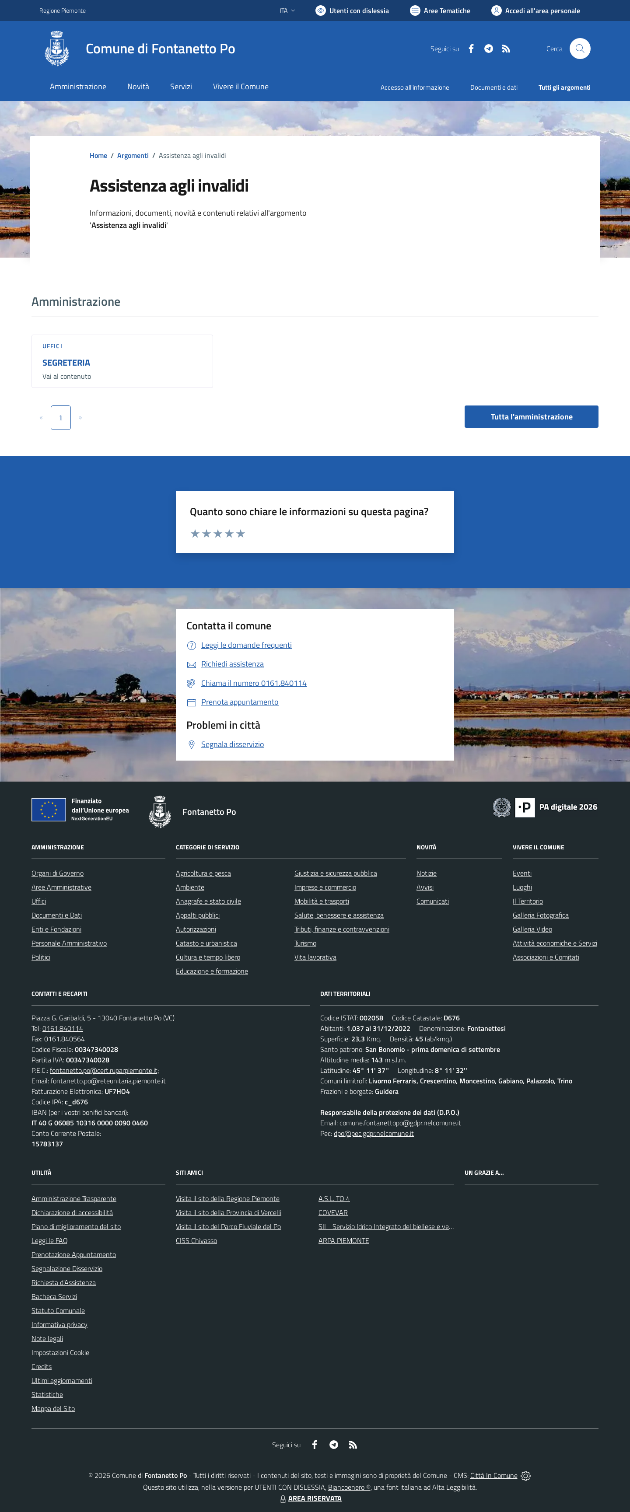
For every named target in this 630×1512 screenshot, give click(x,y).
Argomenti (133, 155)
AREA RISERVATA (310, 1498)
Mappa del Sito (53, 1408)
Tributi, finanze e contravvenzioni (341, 929)
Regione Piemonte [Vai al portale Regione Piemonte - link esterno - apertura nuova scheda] (62, 10)
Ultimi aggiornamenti (62, 1380)
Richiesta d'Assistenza (64, 1282)
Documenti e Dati (57, 915)
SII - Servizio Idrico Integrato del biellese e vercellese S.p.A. (403, 1226)
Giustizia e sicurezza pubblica (335, 873)
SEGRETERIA (66, 362)
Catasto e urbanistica (206, 943)
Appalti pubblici (198, 915)
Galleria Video (532, 929)
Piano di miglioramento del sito (76, 1226)
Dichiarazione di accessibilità (72, 1212)
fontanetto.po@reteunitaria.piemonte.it (108, 1081)
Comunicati (432, 901)
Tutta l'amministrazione (532, 417)
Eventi (522, 873)
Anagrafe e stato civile (208, 901)
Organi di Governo (58, 873)
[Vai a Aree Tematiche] (440, 10)
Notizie (426, 873)
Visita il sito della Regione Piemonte (228, 1198)
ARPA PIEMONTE (343, 1240)
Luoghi (522, 887)
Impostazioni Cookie (60, 1352)
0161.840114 (62, 1028)
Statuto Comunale (58, 1310)
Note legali (47, 1338)
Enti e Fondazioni (56, 929)
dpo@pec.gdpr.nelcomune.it (374, 1133)
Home (98, 155)
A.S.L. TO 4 (334, 1198)
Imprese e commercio (325, 887)
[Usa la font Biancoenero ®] (352, 10)
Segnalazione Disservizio (67, 1268)
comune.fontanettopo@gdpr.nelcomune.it (400, 1122)
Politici (41, 957)
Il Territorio (528, 901)
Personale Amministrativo (69, 943)
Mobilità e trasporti (321, 901)
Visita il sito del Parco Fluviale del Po (228, 1226)
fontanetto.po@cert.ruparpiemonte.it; (104, 1070)
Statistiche (47, 1394)
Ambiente (190, 887)
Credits (42, 1366)
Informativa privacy (60, 1324)
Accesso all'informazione (415, 87)
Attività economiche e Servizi (555, 943)
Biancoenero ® (349, 1487)
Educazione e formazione (212, 971)
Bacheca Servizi (54, 1296)
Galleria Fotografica (541, 915)
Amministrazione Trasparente (74, 1198)
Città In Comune (494, 1475)
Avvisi (425, 887)
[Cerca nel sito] (580, 48)
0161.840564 (64, 1039)
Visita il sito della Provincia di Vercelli (228, 1212)
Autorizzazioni (196, 929)
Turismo (305, 943)
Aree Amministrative (61, 887)
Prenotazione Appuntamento (74, 1254)
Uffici (52, 345)
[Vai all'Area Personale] (536, 10)
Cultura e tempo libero (208, 957)
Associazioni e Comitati (546, 957)
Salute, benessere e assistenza (339, 915)
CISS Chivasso (196, 1240)
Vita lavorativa (315, 957)
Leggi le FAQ (50, 1240)
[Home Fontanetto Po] (137, 48)
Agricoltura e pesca (203, 873)
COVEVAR (333, 1212)
